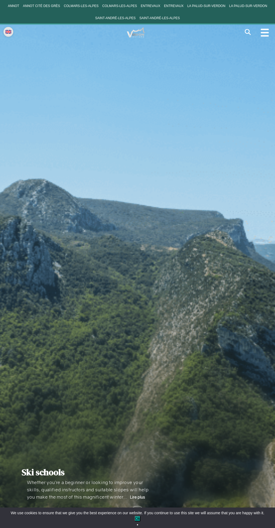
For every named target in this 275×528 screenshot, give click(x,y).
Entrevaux (150, 6)
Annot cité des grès (41, 6)
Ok (137, 518)
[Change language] (8, 32)
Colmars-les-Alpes (81, 6)
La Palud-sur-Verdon (206, 6)
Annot (13, 6)
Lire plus (137, 497)
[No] (137, 524)
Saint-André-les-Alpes (115, 18)
